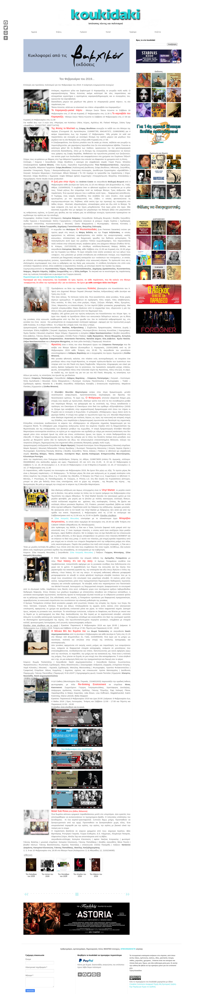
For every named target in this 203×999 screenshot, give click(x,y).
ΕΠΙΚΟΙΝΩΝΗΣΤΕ (128, 949)
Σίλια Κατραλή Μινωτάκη (67, 518)
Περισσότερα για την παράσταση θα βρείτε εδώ (45, 277)
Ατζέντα (157, 32)
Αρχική (34, 32)
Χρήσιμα (132, 32)
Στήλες (58, 32)
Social (108, 32)
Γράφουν (83, 32)
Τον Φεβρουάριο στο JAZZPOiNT (77, 749)
